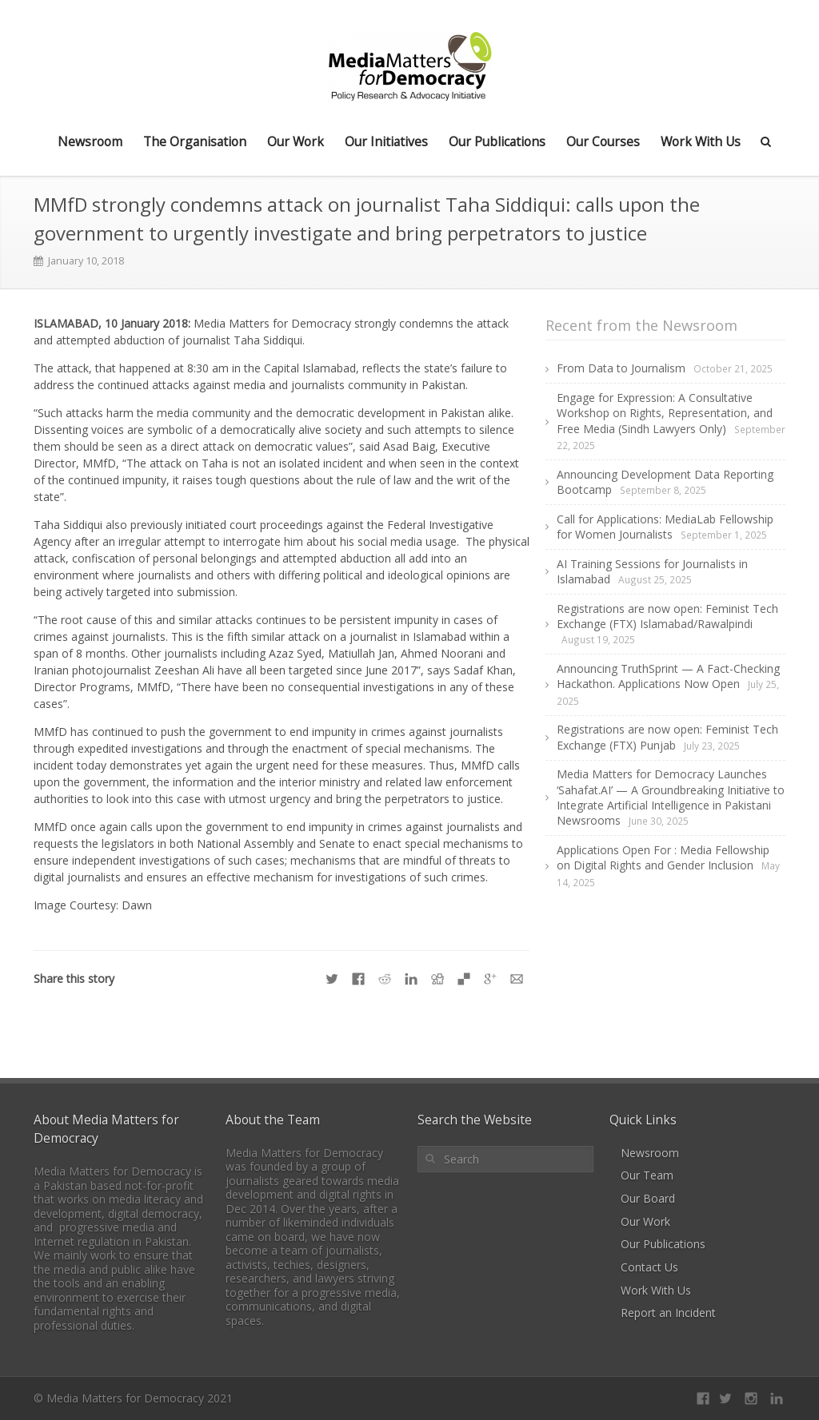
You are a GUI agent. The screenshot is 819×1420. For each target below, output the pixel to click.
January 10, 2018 (86, 261)
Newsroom (90, 141)
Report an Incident (668, 1312)
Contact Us (649, 1267)
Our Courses (603, 141)
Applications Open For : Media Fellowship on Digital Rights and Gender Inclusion (663, 857)
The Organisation (194, 141)
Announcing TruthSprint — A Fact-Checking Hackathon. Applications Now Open (668, 676)
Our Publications (497, 141)
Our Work (295, 141)
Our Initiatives (386, 141)
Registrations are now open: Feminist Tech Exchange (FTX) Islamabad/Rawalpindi (667, 616)
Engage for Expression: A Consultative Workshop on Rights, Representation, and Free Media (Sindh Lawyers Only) (665, 413)
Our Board (648, 1198)
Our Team (647, 1175)
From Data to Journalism (621, 368)
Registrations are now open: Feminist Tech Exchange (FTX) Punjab (667, 737)
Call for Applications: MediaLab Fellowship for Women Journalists (665, 526)
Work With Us (701, 141)
